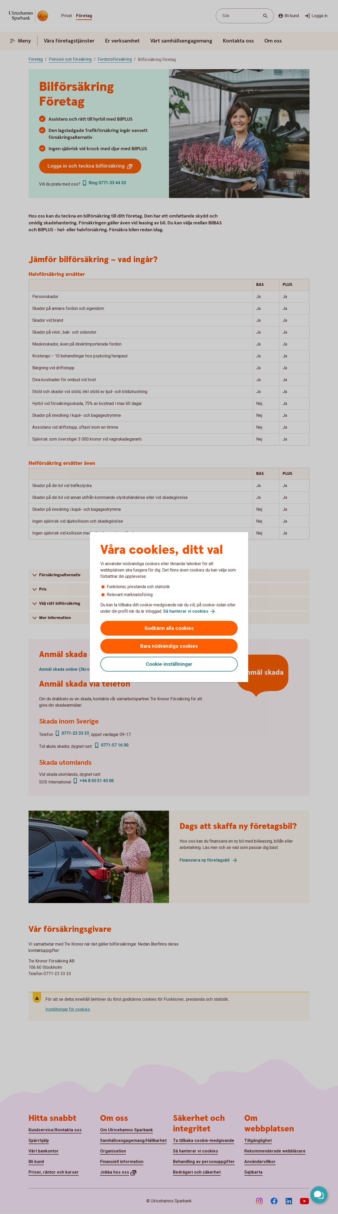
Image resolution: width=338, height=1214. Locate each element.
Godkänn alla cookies (169, 628)
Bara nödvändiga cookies (169, 646)
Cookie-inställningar (169, 664)
